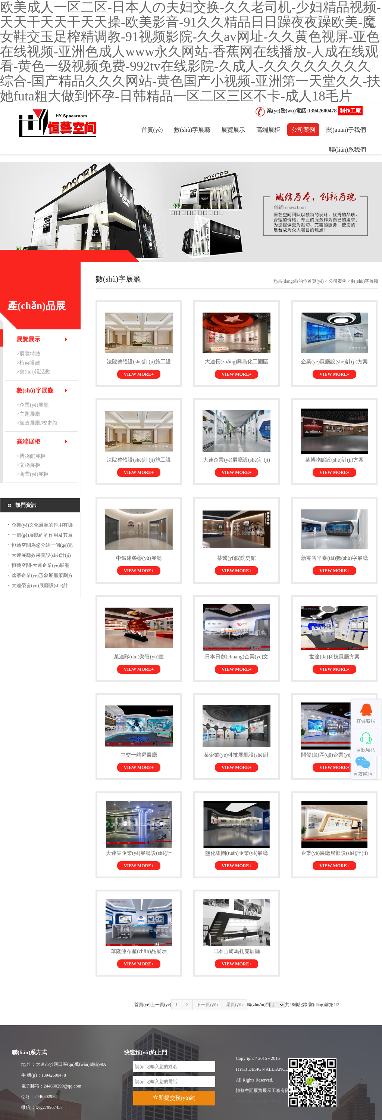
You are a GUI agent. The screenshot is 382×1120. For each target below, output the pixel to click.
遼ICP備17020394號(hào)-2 (261, 1101)
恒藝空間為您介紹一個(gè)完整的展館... (42, 546)
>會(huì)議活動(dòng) (33, 372)
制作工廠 (350, 111)
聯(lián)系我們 (347, 149)
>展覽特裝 (28, 354)
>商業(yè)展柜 (32, 474)
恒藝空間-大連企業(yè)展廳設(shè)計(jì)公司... (40, 566)
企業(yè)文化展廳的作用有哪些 (42, 526)
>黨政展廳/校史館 (36, 423)
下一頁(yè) (207, 1004)
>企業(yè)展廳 (32, 405)
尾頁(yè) (234, 1004)
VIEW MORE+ (139, 374)
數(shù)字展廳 (192, 130)
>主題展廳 (28, 414)
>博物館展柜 (31, 456)
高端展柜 (268, 130)
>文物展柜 (28, 465)
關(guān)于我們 (346, 130)
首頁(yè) (152, 130)
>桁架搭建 (28, 363)
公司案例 (303, 130)
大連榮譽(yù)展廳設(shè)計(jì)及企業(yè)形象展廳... (40, 586)
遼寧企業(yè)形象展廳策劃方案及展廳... (42, 576)
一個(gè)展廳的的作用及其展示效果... (42, 536)
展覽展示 (233, 130)
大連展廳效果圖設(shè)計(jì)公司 (41, 556)
